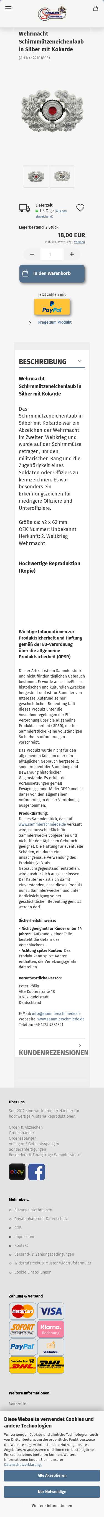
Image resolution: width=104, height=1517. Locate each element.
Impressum (24, 1236)
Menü (8, 8)
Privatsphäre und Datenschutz (41, 1219)
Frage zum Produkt (55, 322)
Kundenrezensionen (52, 1051)
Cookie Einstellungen (32, 1272)
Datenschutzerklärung (22, 1464)
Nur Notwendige (52, 1491)
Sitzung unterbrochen (33, 1210)
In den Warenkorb (46, 273)
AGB (17, 1228)
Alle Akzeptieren (52, 1475)
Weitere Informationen (52, 1506)
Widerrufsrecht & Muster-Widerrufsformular (52, 1263)
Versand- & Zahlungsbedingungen (44, 1254)
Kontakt (21, 1245)
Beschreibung (43, 362)
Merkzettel (18, 1403)
